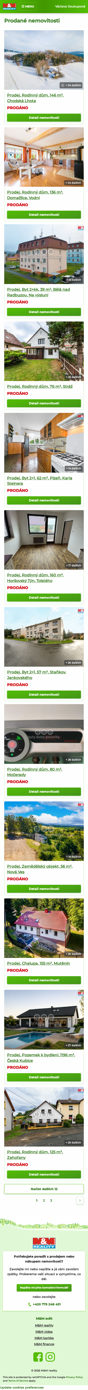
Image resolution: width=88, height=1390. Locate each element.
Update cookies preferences (22, 1387)
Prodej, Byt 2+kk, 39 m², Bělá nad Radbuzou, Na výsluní (38, 292)
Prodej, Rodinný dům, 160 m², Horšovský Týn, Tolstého (35, 578)
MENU (28, 6)
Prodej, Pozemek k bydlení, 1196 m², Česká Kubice (41, 1058)
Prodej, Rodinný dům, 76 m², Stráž (40, 386)
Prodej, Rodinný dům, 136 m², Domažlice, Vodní (35, 195)
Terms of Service (18, 1380)
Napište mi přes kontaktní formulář (44, 1287)
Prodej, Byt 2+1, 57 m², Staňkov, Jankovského (36, 675)
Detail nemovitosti (44, 118)
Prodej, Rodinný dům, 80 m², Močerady (34, 772)
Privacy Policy (74, 1377)
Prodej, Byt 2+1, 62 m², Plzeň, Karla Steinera (39, 481)
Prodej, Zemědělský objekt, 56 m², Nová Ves (40, 869)
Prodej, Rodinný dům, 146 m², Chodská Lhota (35, 98)
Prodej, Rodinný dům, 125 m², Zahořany (35, 1155)
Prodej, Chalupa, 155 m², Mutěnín (38, 963)
